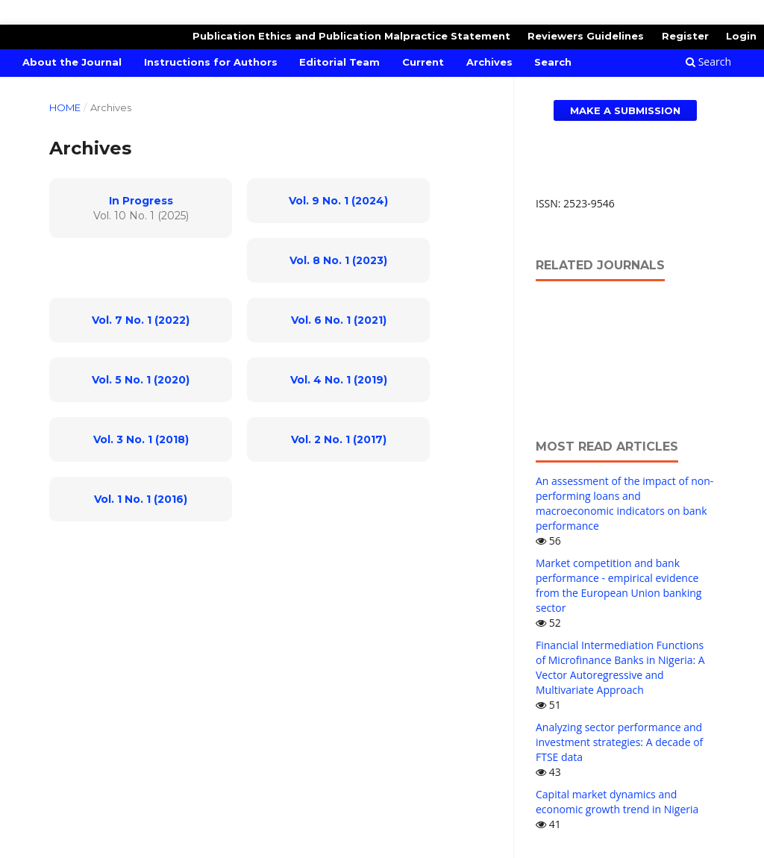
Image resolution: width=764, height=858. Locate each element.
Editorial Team (339, 62)
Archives (489, 62)
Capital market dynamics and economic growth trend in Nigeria (617, 801)
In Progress (141, 200)
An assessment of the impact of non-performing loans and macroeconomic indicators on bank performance (624, 503)
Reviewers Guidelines (585, 36)
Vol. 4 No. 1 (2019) (338, 379)
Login (741, 36)
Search (553, 62)
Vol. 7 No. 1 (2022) (141, 320)
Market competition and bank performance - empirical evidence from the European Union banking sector (618, 585)
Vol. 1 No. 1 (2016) (140, 499)
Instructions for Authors (211, 62)
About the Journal (72, 62)
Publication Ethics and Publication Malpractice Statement (351, 36)
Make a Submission (625, 110)
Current (423, 62)
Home (65, 107)
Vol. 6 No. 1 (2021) (338, 320)
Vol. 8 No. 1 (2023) (338, 260)
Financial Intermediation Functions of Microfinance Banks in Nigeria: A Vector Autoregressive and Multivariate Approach (620, 667)
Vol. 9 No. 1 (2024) (338, 200)
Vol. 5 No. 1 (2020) (141, 379)
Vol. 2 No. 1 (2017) (338, 439)
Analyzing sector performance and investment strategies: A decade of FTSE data (619, 742)
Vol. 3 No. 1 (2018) (141, 439)
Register (685, 36)
